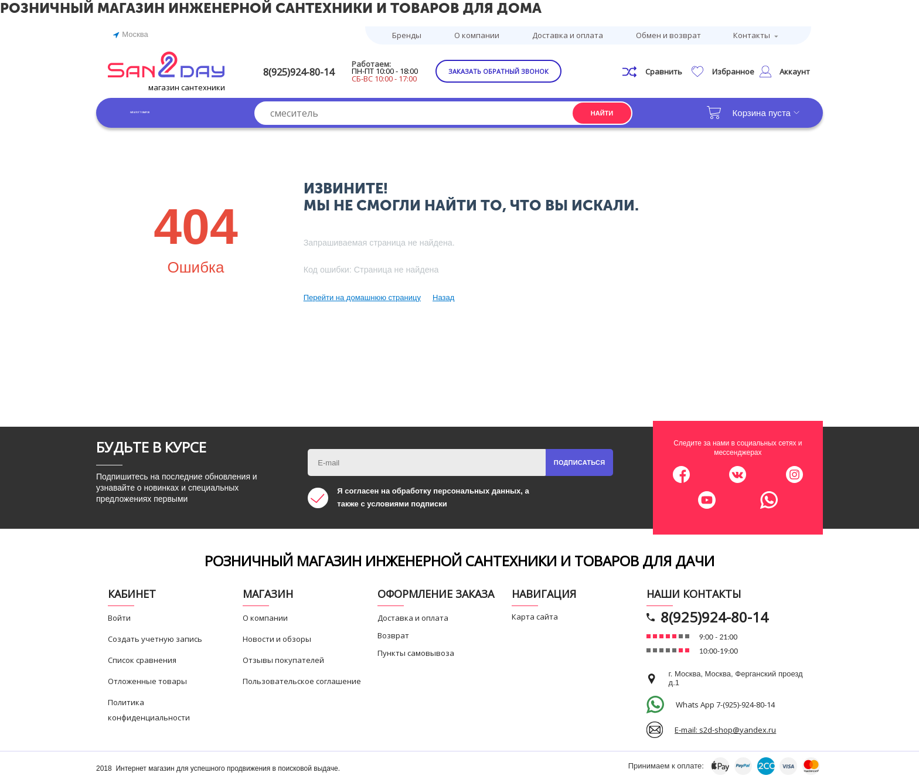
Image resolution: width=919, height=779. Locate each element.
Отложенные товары (147, 679)
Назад (443, 295)
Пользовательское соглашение (302, 679)
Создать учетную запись (155, 637)
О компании (476, 34)
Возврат (393, 633)
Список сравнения (142, 658)
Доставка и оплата (567, 34)
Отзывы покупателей (283, 658)
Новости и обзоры (277, 637)
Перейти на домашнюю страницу (362, 295)
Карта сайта (535, 615)
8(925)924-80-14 (317, 70)
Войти (119, 616)
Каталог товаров (166, 111)
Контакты (751, 34)
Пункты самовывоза (415, 651)
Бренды (406, 34)
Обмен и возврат (668, 34)
